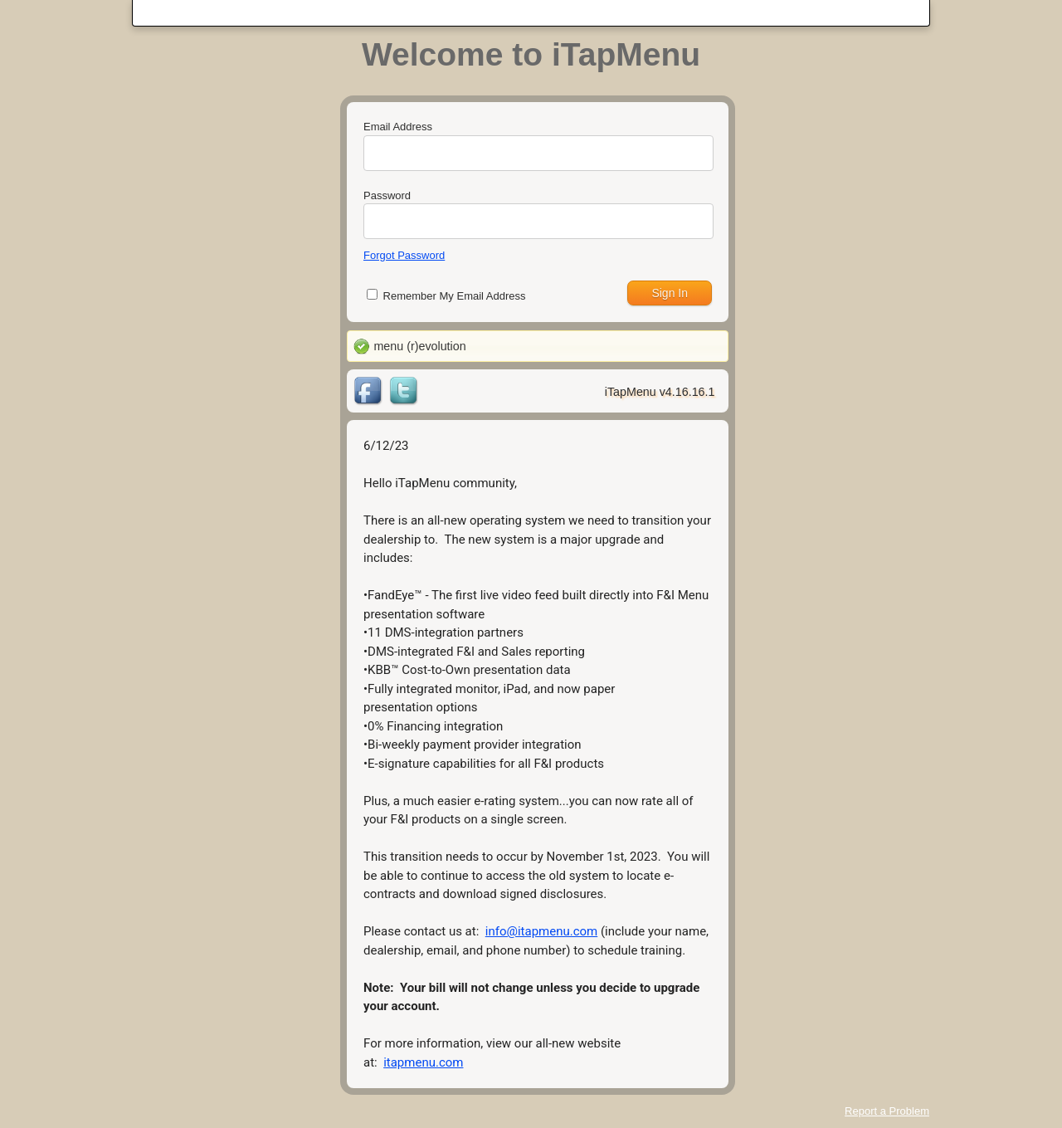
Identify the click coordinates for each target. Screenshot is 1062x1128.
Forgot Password (404, 255)
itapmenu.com (423, 1062)
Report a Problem (887, 1111)
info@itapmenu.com (541, 931)
